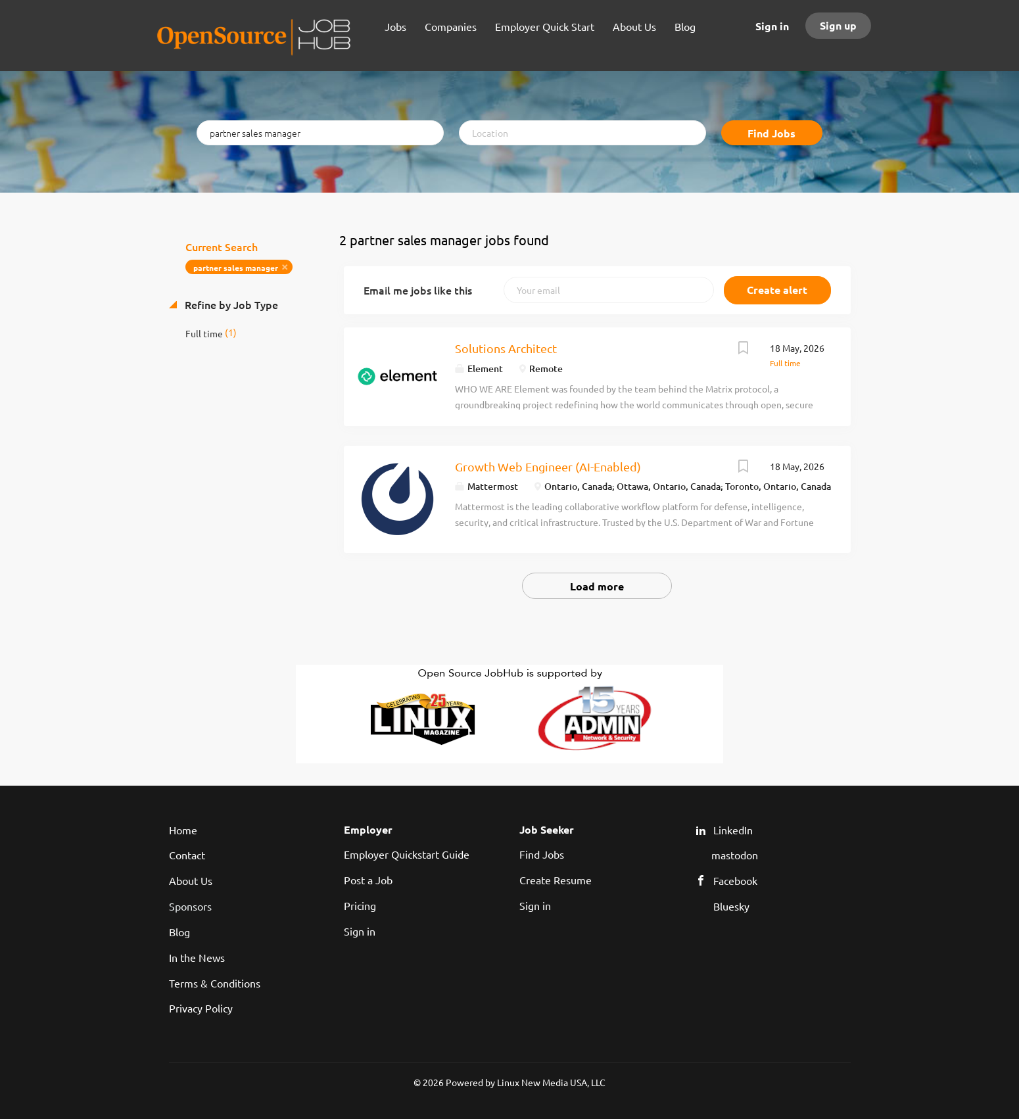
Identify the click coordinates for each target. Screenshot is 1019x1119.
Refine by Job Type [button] (230, 304)
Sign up (838, 25)
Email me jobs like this (418, 290)
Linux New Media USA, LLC (551, 1082)
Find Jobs (771, 133)
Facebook (735, 880)
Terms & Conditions (214, 982)
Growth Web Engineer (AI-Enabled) (548, 466)
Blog (179, 931)
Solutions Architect (506, 348)
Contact (187, 854)
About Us (190, 880)
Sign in (772, 26)
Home (183, 829)
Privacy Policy (201, 1007)
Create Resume (555, 879)
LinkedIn (733, 829)
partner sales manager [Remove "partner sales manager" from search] (235, 267)
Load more (597, 586)
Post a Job (368, 879)
